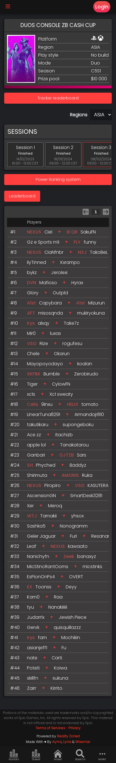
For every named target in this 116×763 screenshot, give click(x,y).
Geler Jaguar (41, 536)
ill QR (72, 232)
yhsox (77, 516)
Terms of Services (50, 728)
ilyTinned (36, 262)
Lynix (67, 741)
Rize (44, 343)
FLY (77, 242)
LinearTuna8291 (43, 414)
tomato (89, 404)
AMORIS (70, 475)
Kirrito (56, 688)
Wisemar (82, 741)
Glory (32, 293)
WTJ (32, 516)
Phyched (45, 465)
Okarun (62, 353)
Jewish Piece (73, 617)
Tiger (32, 384)
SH (30, 465)
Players (14, 755)
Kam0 (33, 597)
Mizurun (96, 303)
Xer (30, 505)
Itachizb (64, 434)
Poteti (33, 668)
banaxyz (86, 556)
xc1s (31, 394)
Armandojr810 (89, 414)
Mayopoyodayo (45, 364)
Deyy (71, 587)
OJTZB (66, 455)
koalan (84, 364)
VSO (32, 343)
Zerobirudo (86, 374)
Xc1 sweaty (61, 394)
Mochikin (70, 637)
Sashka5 (36, 526)
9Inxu (47, 404)
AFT (31, 313)
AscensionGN (41, 495)
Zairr (31, 688)
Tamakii (48, 516)
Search (80, 755)
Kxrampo (70, 262)
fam (42, 637)
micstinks (92, 566)
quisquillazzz (67, 627)
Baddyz (78, 465)
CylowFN (61, 384)
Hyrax (77, 282)
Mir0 (31, 333)
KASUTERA (98, 485)
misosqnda (50, 313)
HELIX (72, 404)
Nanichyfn (38, 556)
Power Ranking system (58, 179)
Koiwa (60, 668)
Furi (73, 536)
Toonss (43, 587)
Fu (64, 647)
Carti (57, 658)
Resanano (102, 536)
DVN (31, 282)
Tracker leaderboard (58, 98)
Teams (36, 755)
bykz (32, 272)
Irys (31, 323)
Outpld (60, 293)
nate (32, 658)
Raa (58, 597)
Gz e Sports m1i (43, 242)
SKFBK (34, 374)
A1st (31, 303)
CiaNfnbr (53, 252)
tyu (30, 607)
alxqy (43, 323)
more (102, 755)
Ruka (87, 475)
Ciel (48, 232)
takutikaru (37, 424)
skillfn (32, 678)
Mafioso (48, 282)
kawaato (78, 546)
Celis (32, 404)
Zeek (68, 556)
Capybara (50, 303)
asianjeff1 (37, 647)
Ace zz (34, 434)
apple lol (36, 445)
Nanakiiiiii (57, 607)
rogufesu (72, 343)
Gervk (33, 627)
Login (101, 6)
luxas (55, 333)
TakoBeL (99, 252)
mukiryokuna (91, 313)
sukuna (60, 678)
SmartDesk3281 (86, 495)
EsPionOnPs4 (41, 576)
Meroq (55, 505)
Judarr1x (35, 617)
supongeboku (78, 424)
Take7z (71, 323)
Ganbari (36, 455)
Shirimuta (37, 475)
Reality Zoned (68, 736)
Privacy (75, 728)
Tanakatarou (74, 445)
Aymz (57, 741)
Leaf (31, 546)
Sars (81, 455)
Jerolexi (59, 272)
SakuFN (88, 232)
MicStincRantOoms (47, 566)
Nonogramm (74, 526)
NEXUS (34, 232)
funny (90, 242)
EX (29, 587)
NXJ (82, 252)
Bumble (52, 374)
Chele (33, 353)
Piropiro (52, 485)
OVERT (76, 576)
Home (58, 755)
